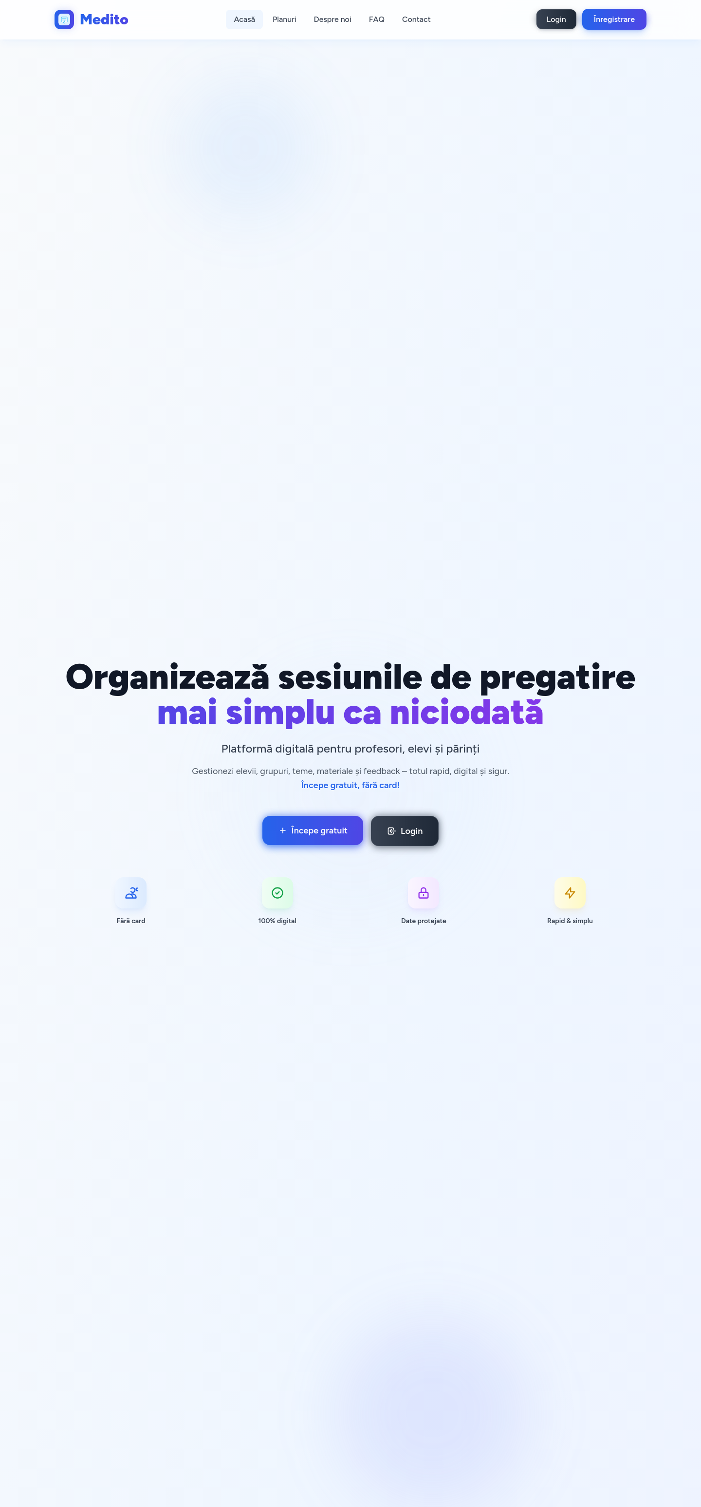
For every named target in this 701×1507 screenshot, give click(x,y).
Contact (416, 19)
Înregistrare (614, 19)
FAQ (377, 19)
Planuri (284, 19)
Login (556, 19)
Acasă (244, 19)
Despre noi (332, 19)
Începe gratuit (313, 830)
